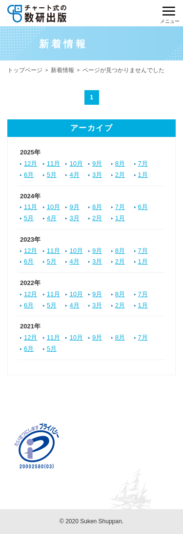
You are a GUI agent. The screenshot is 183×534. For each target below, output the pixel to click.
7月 (143, 163)
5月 (52, 174)
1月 (143, 174)
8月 (120, 163)
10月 (75, 163)
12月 (30, 163)
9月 (97, 163)
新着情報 (62, 70)
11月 (53, 163)
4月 (74, 174)
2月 (120, 174)
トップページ (24, 70)
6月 (29, 174)
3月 (97, 174)
